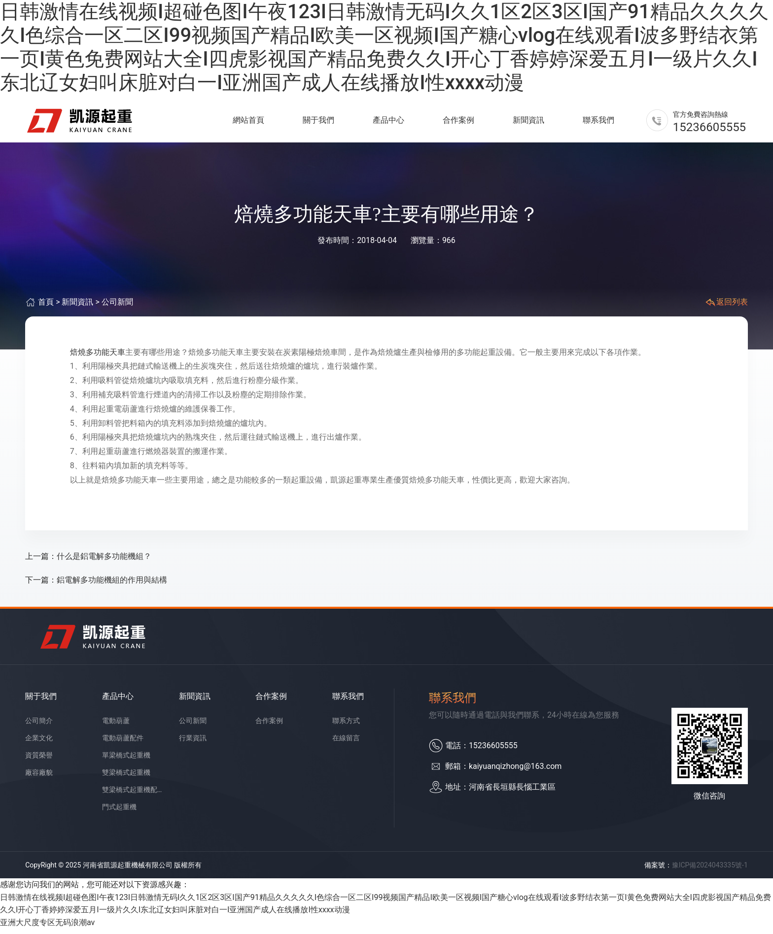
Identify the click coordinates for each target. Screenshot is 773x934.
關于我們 (318, 123)
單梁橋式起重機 (126, 760)
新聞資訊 (528, 123)
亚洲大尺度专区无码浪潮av (47, 928)
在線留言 (346, 743)
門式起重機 (119, 812)
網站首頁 (248, 123)
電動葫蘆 (116, 726)
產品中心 (388, 123)
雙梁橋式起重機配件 (133, 795)
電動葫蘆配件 (122, 743)
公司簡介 (39, 726)
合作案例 (458, 123)
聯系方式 (346, 726)
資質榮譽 (39, 760)
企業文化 (39, 743)
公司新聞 (117, 307)
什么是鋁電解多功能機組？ (104, 561)
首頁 (46, 307)
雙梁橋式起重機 (126, 778)
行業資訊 (193, 743)
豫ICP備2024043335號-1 (710, 870)
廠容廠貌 (39, 778)
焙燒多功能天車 (97, 357)
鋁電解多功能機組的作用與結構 (112, 585)
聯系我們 (598, 123)
